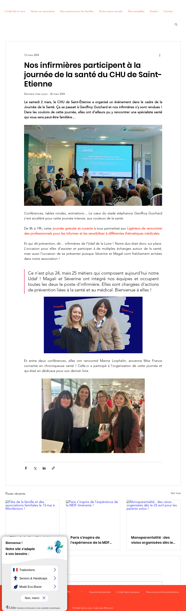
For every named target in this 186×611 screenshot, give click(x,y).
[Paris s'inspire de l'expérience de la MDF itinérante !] (93, 515)
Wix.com (108, 608)
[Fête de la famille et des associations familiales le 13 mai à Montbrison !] (33, 515)
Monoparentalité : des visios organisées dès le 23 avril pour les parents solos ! (152, 540)
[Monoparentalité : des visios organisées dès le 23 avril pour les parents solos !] (154, 515)
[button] (176, 24)
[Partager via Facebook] (26, 468)
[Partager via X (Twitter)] (35, 468)
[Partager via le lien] (53, 468)
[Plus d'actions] (160, 55)
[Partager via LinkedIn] (44, 468)
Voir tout (176, 493)
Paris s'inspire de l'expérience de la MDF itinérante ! (90, 540)
